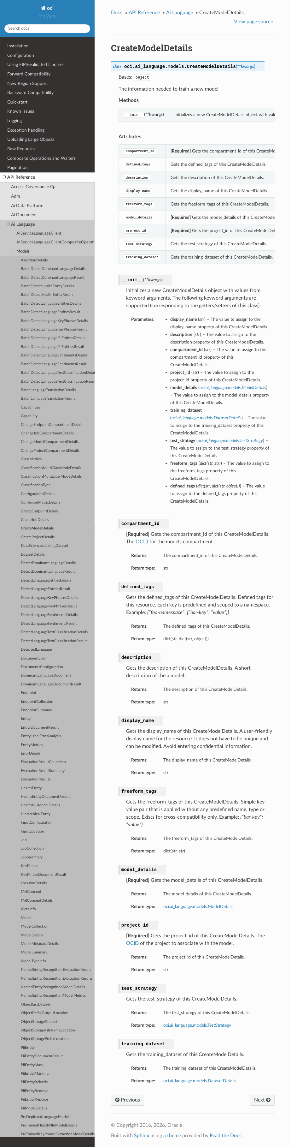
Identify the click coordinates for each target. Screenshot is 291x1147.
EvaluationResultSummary (43, 771)
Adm (15, 196)
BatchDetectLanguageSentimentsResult (53, 364)
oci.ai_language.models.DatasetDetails (199, 1080)
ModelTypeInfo (33, 961)
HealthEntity (31, 788)
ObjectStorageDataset (39, 1022)
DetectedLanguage (36, 649)
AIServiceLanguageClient (38, 233)
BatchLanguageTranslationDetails (48, 390)
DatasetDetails (33, 554)
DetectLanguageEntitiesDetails (46, 580)
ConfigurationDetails (38, 494)
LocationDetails (34, 883)
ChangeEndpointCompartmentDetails (52, 425)
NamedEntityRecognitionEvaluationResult (56, 969)
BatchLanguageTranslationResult (48, 398)
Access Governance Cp (33, 186)
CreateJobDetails (35, 520)
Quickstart (17, 102)
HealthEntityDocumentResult (45, 796)
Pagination (17, 167)
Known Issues (20, 111)
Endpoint (28, 693)
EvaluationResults (35, 779)
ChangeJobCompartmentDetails (47, 433)
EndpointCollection (37, 701)
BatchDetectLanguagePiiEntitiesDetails (53, 338)
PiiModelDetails (34, 1108)
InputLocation (32, 831)
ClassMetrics (31, 459)
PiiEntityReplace (34, 1099)
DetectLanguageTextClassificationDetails (54, 632)
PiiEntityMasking (35, 1073)
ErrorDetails (30, 753)
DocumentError (34, 658)
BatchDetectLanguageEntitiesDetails (51, 303)
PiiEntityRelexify (34, 1082)
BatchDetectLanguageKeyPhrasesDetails (54, 321)
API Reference (19, 177)
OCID (142, 541)
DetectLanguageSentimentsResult (49, 623)
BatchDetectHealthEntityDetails (47, 286)
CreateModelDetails (37, 528)
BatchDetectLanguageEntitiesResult (50, 312)
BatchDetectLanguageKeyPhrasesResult (54, 329)
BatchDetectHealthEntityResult (47, 294)
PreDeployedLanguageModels (45, 1117)
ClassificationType (35, 485)
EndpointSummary (36, 710)
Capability (29, 416)
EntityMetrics (32, 745)
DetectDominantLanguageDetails (48, 563)
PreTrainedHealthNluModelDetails (49, 1125)
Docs (116, 12)
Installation (18, 46)
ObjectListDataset (35, 1004)
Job (24, 840)
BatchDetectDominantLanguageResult (52, 277)
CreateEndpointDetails (39, 511)
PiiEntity (28, 1047)
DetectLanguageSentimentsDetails (49, 615)
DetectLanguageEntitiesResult (45, 589)
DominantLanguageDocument (46, 675)
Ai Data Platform (27, 205)
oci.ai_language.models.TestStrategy (197, 1025)
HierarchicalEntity (35, 814)
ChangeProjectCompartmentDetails (50, 450)
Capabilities (30, 407)
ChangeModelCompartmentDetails (50, 442)
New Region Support (27, 83)
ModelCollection (35, 926)
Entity (26, 718)
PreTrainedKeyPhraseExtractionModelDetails (58, 1134)
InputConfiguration (37, 822)
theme (174, 1135)
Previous (127, 1099)
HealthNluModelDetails (40, 805)
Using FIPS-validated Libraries (35, 64)
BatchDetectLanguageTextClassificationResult (58, 381)
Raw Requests (21, 148)
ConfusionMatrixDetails (40, 502)
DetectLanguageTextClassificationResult (54, 641)
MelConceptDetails (37, 900)
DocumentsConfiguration (42, 667)
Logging (14, 120)
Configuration (20, 55)
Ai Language (21, 224)
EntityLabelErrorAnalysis (41, 736)
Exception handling (25, 130)
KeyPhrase (29, 866)
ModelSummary (34, 952)
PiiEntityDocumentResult (42, 1056)
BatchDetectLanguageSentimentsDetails (54, 355)
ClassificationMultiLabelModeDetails (51, 476)
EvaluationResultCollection (43, 762)
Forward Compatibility (28, 74)
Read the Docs (226, 1135)
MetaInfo (28, 909)
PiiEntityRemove (34, 1091)
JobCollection (32, 848)
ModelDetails (32, 935)
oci (50, 8)
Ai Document (24, 214)
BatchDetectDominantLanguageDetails (53, 269)
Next (262, 1099)
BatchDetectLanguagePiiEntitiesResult (52, 347)
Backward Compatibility (30, 92)
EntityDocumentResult (40, 727)
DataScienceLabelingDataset (44, 545)
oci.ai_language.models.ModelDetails (198, 906)
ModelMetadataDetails (40, 944)
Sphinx (141, 1135)
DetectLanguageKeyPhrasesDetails (49, 598)
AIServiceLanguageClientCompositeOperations (55, 242)
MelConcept (31, 891)
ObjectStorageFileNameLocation (48, 1030)
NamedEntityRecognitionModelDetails (53, 987)
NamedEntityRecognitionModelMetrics (53, 995)
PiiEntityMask (32, 1065)
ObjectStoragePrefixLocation (45, 1039)
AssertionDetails (34, 260)
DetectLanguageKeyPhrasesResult (49, 606)
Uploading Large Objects (31, 139)
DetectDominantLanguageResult (48, 571)
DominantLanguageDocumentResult (51, 684)
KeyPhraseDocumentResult (43, 874)
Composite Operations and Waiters (41, 158)
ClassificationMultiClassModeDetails (51, 468)
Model (26, 918)
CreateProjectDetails (38, 537)
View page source (253, 21)
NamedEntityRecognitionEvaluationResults (56, 978)
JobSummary (32, 857)
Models (21, 251)
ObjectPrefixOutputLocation (44, 1013)
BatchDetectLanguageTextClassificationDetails (58, 372)
